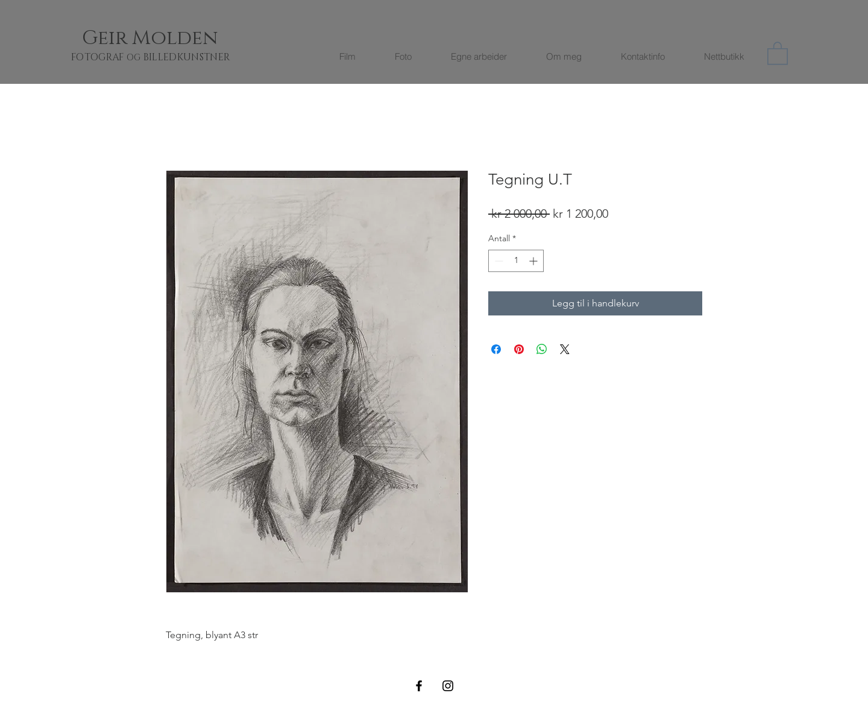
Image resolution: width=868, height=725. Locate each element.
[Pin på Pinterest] (519, 349)
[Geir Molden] (164, 38)
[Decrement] (497, 260)
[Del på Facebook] (496, 349)
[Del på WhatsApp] (542, 349)
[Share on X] (565, 349)
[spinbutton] (516, 260)
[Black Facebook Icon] (419, 686)
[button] (777, 52)
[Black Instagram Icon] (448, 686)
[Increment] (534, 260)
